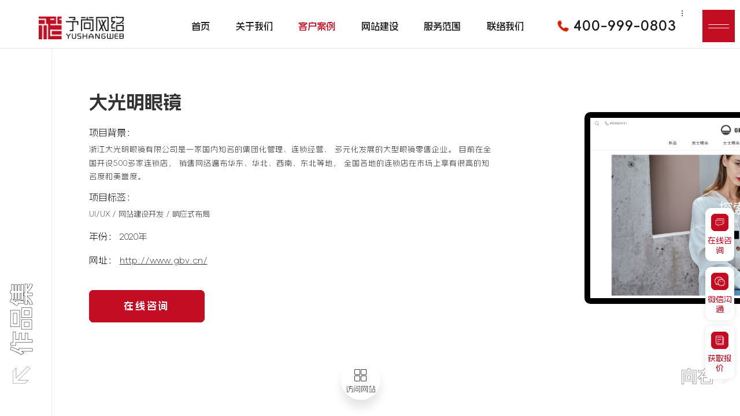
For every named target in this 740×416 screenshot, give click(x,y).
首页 (200, 26)
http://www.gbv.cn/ (164, 260)
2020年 (133, 236)
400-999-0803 (612, 26)
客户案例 (316, 26)
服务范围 (442, 26)
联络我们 (505, 26)
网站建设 (379, 26)
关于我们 (254, 26)
